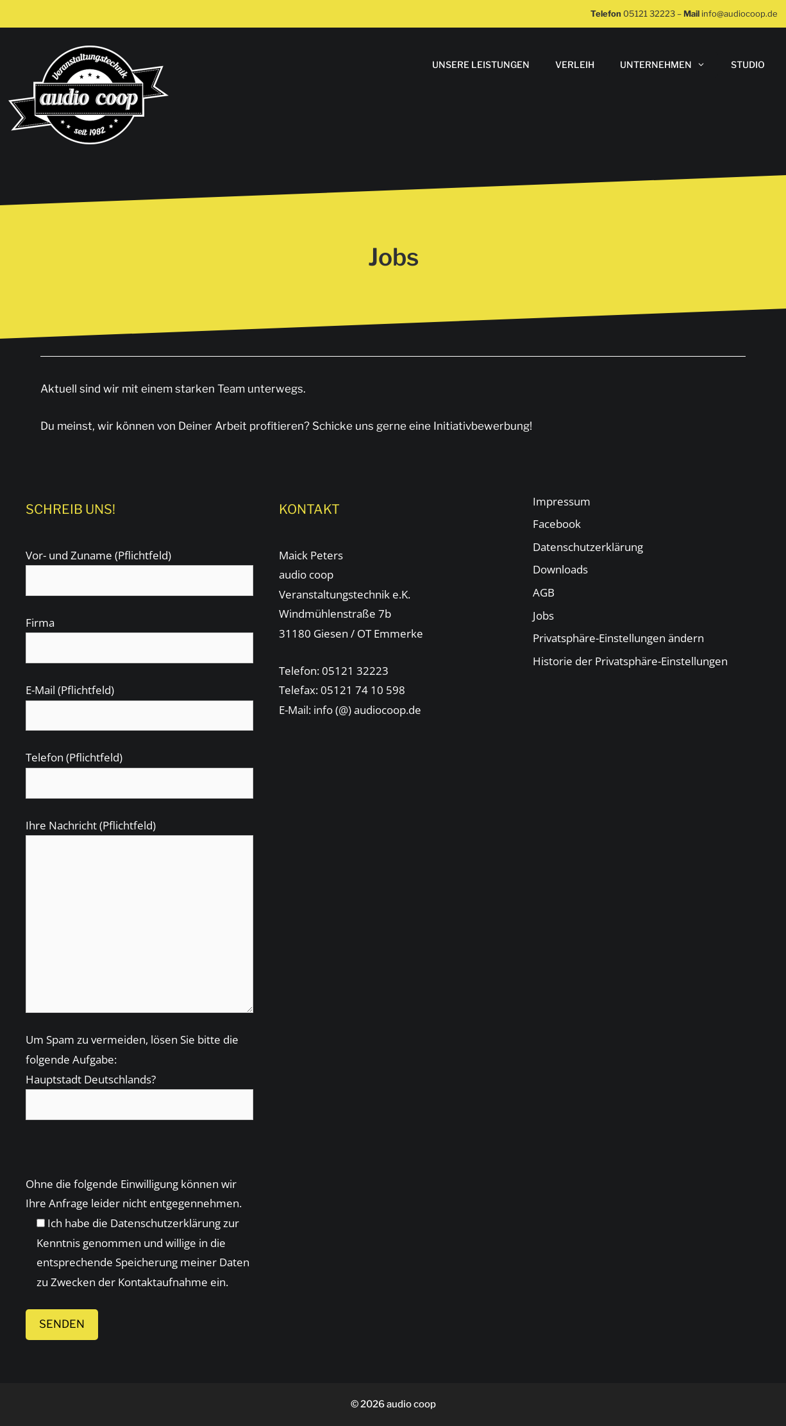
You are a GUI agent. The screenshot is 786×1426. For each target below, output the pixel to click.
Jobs (543, 615)
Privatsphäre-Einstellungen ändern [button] (618, 638)
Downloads (560, 569)
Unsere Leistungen (481, 64)
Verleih (574, 64)
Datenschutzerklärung (165, 1223)
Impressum (561, 501)
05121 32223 (649, 13)
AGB (544, 592)
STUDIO (748, 64)
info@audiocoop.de (739, 13)
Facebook (557, 523)
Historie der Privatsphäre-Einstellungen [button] (630, 661)
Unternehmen (669, 65)
